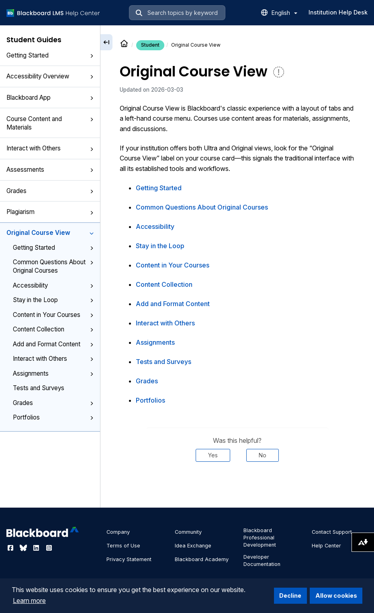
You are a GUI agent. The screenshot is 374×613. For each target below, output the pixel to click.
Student (150, 45)
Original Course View (50, 233)
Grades (50, 191)
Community (188, 532)
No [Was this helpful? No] (262, 455)
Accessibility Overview (50, 76)
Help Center (326, 546)
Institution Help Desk (338, 12)
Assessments (50, 169)
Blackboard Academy (202, 559)
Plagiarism (50, 212)
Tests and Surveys (38, 388)
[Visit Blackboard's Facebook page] (11, 548)
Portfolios (53, 417)
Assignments (53, 373)
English (284, 12)
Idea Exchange (193, 546)
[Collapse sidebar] (106, 42)
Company (118, 532)
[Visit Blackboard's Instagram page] (49, 548)
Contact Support (332, 532)
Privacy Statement (128, 559)
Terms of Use (123, 546)
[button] (92, 56)
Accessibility (53, 285)
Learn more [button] (29, 601)
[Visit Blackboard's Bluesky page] (24, 548)
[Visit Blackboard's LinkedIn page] (37, 548)
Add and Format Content (53, 344)
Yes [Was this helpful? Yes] (213, 455)
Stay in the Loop (53, 300)
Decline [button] (290, 595)
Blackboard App (50, 97)
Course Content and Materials (50, 123)
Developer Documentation (261, 560)
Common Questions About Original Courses (53, 266)
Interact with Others (50, 148)
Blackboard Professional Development (259, 537)
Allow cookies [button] (336, 595)
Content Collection (53, 329)
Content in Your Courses (53, 315)
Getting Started (50, 55)
